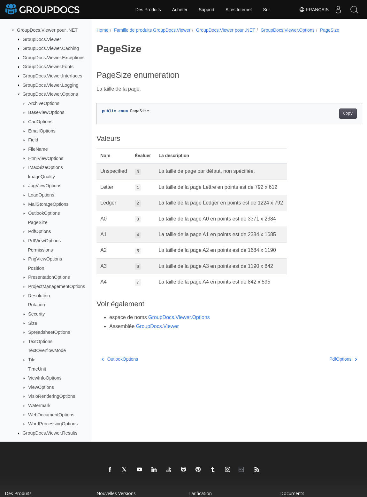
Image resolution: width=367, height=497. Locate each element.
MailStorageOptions (48, 204)
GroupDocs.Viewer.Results (50, 433)
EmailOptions (42, 130)
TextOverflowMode (47, 350)
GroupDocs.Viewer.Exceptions (54, 57)
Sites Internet (239, 9)
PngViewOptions (45, 258)
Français (314, 9)
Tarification (200, 493)
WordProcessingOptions (53, 423)
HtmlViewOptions (45, 158)
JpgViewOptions (44, 185)
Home (102, 30)
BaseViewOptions (46, 112)
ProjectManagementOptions (56, 286)
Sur (266, 9)
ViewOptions (41, 387)
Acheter (179, 9)
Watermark (39, 405)
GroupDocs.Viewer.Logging (51, 85)
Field (33, 139)
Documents (292, 493)
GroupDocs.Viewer (42, 39)
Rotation (36, 304)
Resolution (39, 295)
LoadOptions (41, 194)
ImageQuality (41, 176)
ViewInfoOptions (45, 378)
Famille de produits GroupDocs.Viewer (152, 30)
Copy (329, 120)
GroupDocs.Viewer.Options (50, 94)
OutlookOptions (44, 213)
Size (32, 323)
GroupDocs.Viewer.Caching (51, 48)
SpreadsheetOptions (49, 332)
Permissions (40, 250)
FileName (38, 149)
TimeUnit (37, 369)
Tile (31, 359)
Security (36, 314)
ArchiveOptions (43, 103)
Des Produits (148, 9)
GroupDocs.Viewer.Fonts (48, 66)
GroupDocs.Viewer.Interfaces (52, 75)
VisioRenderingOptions (51, 396)
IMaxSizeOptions (45, 167)
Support (206, 9)
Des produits (18, 493)
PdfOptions (39, 231)
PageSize (38, 222)
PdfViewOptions (44, 240)
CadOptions (40, 121)
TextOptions (40, 341)
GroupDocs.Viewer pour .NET (47, 30)
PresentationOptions (49, 277)
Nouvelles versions (116, 493)
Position (36, 268)
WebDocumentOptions (51, 414)
